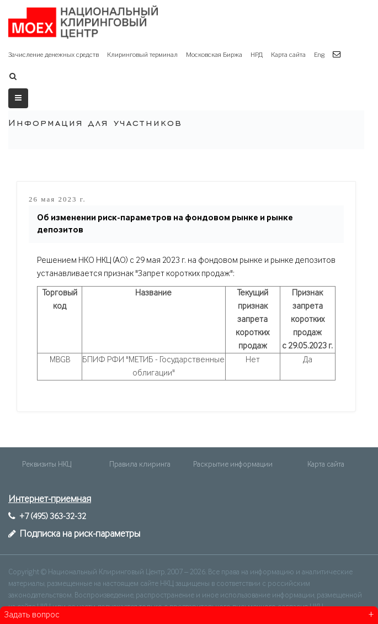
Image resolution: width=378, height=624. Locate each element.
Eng (319, 55)
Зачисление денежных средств (53, 55)
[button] (338, 55)
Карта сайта (288, 55)
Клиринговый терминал (142, 55)
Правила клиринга (140, 464)
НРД (257, 55)
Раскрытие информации (233, 464)
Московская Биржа (214, 55)
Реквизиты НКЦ (46, 464)
